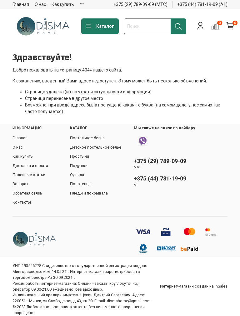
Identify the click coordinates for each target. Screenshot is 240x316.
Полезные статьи (28, 174)
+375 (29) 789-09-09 (160, 161)
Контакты (21, 202)
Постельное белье (87, 138)
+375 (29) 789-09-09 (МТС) (140, 4)
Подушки (79, 165)
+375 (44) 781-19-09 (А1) (202, 4)
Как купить (63, 4)
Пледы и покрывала (89, 193)
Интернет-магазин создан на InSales (194, 286)
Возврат (20, 183)
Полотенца (80, 183)
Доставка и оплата (30, 165)
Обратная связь (27, 193)
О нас (40, 4)
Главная (20, 4)
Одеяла (77, 174)
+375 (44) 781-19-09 (160, 178)
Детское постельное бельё (95, 147)
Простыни (79, 156)
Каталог (100, 26)
